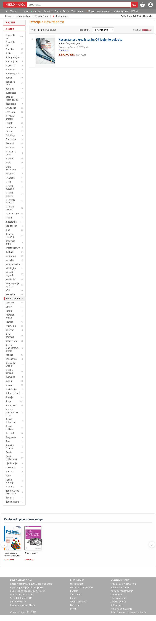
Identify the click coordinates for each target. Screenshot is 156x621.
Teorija (9, 452)
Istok (8, 181)
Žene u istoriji (12, 501)
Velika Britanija (10, 481)
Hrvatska (10, 177)
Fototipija (10, 135)
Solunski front (13, 393)
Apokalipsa (11, 61)
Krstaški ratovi (13, 247)
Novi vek (10, 302)
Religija (9, 354)
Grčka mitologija (11, 168)
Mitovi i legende (10, 274)
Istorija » (146, 29)
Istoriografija (12, 213)
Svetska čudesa (10, 447)
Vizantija (10, 486)
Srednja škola (41, 16)
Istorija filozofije (10, 187)
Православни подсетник (98, 11)
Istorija (9, 28)
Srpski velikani (9, 428)
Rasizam (10, 330)
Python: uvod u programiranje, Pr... (12, 554)
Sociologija (11, 389)
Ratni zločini (12, 341)
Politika (9, 321)
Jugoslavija (11, 221)
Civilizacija (11, 107)
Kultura (9, 252)
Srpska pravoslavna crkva (12, 412)
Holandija (10, 173)
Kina (8, 230)
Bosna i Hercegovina (12, 98)
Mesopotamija (13, 264)
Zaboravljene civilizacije (12, 492)
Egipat (9, 123)
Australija (11, 69)
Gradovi (9, 158)
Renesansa (11, 359)
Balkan (9, 77)
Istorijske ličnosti (10, 201)
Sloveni (9, 385)
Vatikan (9, 471)
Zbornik (9, 497)
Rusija (9, 381)
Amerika (10, 49)
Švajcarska (11, 437)
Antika (9, 53)
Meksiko (10, 260)
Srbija (8, 401)
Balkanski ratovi (10, 83)
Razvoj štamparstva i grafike (12, 348)
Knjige (8, 16)
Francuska (11, 139)
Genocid (10, 143)
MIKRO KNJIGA (15, 4)
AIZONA (134, 11)
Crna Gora (11, 112)
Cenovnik (48, 11)
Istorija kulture (9, 194)
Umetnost (11, 467)
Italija (9, 217)
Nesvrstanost (13, 298)
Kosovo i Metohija (10, 235)
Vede (8, 475)
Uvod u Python (30, 553)
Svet (8, 441)
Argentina (11, 65)
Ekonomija (11, 127)
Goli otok (10, 147)
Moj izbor (36, 11)
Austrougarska (13, 73)
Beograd (10, 88)
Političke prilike (10, 316)
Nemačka (10, 294)
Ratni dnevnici (10, 335)
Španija (9, 397)
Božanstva (11, 103)
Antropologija (12, 57)
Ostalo (9, 306)
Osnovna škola (23, 16)
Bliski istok (11, 92)
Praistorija (11, 325)
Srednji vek (11, 405)
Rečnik (66, 11)
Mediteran (11, 256)
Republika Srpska (11, 364)
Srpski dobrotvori (11, 421)
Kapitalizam (12, 225)
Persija (9, 310)
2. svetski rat (10, 43)
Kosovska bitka (10, 242)
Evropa (9, 131)
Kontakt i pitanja (121, 11)
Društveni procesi (10, 117)
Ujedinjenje (11, 463)
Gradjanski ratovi (11, 153)
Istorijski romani (10, 208)
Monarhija (11, 279)
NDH (8, 290)
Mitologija (11, 268)
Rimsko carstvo (9, 371)
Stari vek (10, 433)
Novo (26, 11)
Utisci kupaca (60, 16)
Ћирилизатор (77, 11)
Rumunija (10, 376)
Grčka (8, 162)
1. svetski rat (10, 36)
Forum (58, 11)
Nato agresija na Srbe (12, 285)
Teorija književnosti (12, 458)
